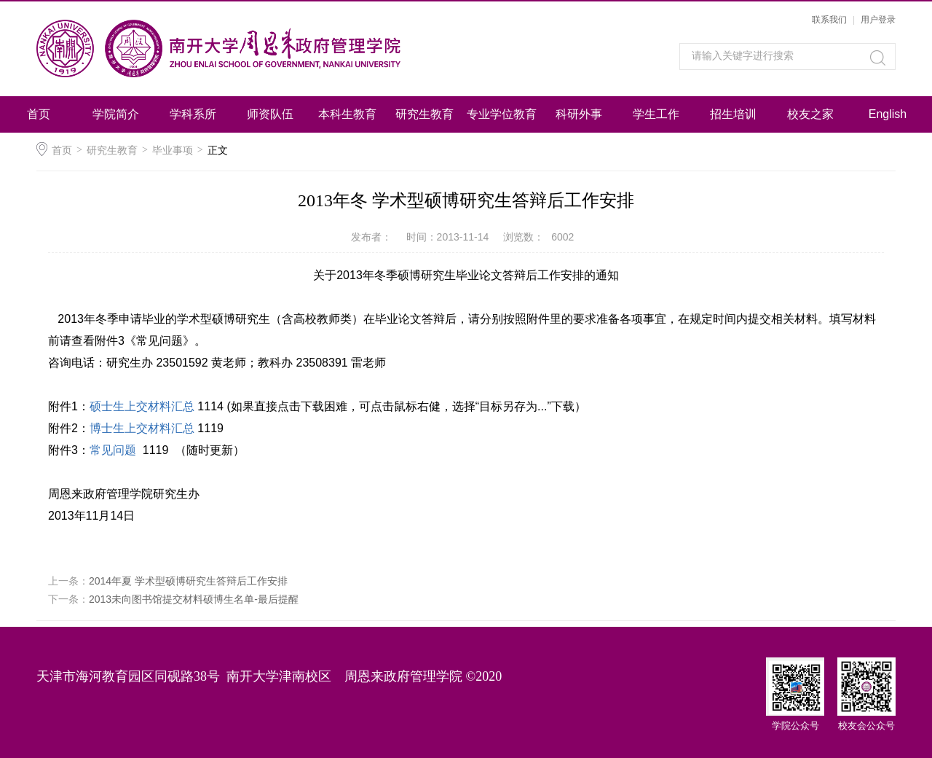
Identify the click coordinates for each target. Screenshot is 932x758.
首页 (38, 114)
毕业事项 (172, 150)
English (888, 114)
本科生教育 (347, 114)
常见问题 (113, 450)
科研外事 (579, 114)
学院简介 (115, 114)
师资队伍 (270, 114)
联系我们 (829, 20)
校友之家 (810, 114)
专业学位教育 (502, 114)
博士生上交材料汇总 (142, 428)
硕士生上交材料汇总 (142, 406)
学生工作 (656, 114)
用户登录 (878, 20)
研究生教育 (424, 114)
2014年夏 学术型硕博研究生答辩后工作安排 (188, 581)
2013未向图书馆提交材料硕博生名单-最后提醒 (194, 599)
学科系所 (193, 114)
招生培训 (733, 114)
